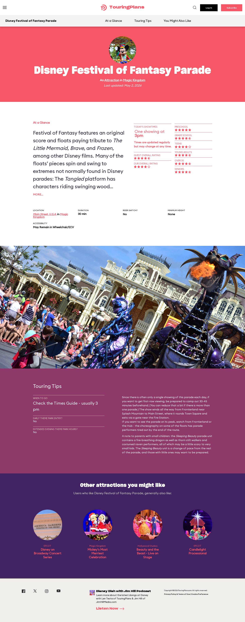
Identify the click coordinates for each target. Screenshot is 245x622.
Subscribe (232, 7)
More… (38, 194)
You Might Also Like (177, 21)
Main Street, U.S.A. (44, 214)
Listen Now (111, 608)
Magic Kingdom (134, 80)
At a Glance (113, 21)
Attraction (111, 80)
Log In (209, 7)
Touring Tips (142, 21)
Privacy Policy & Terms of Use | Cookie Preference (186, 594)
